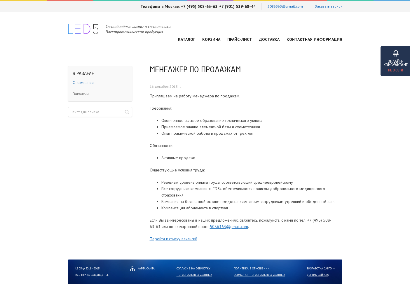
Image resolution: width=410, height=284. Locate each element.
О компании (83, 82)
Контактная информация (314, 39)
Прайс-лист (239, 39)
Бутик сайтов (318, 275)
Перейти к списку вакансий (173, 238)
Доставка (269, 39)
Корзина (211, 39)
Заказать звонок (328, 6)
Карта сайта (146, 268)
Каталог (186, 39)
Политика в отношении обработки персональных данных (259, 272)
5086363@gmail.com (285, 6)
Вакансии (81, 94)
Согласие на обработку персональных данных (194, 272)
